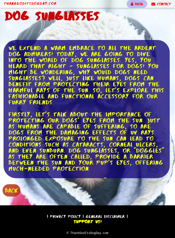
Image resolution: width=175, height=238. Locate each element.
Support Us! (87, 221)
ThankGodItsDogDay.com (30, 3)
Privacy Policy (65, 215)
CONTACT (161, 4)
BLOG (137, 4)
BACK (11, 190)
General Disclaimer (105, 215)
